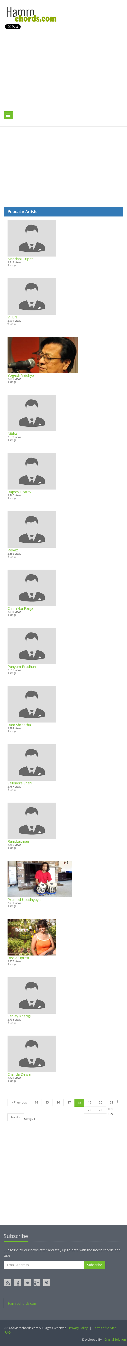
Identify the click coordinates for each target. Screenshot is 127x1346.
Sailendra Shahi (20, 783)
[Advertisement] (61, 75)
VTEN (12, 317)
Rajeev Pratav (19, 491)
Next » (15, 1117)
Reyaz (13, 550)
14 (36, 1102)
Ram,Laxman (18, 841)
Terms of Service (104, 1328)
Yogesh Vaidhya (21, 375)
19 (89, 1102)
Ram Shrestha (19, 724)
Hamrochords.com (22, 1303)
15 (47, 1102)
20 (100, 1102)
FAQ (8, 1332)
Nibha (12, 433)
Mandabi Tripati (21, 258)
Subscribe (94, 1265)
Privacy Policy (78, 1328)
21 (111, 1102)
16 (58, 1102)
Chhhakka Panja (20, 608)
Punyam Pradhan (22, 666)
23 (100, 1110)
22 (89, 1110)
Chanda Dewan (20, 1074)
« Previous (19, 1102)
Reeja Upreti (18, 957)
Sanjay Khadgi (19, 1016)
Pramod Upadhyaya (24, 899)
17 (69, 1102)
